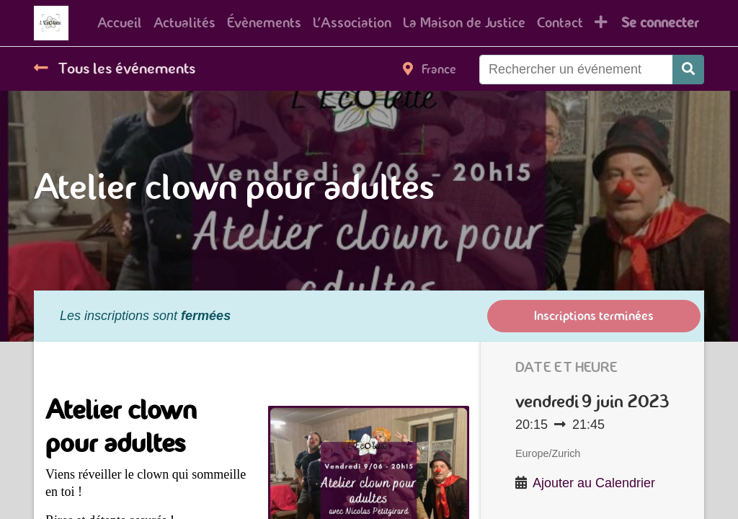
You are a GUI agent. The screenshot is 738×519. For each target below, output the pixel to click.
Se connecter (659, 23)
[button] (601, 23)
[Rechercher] (688, 69)
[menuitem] (120, 23)
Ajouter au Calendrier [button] (594, 483)
